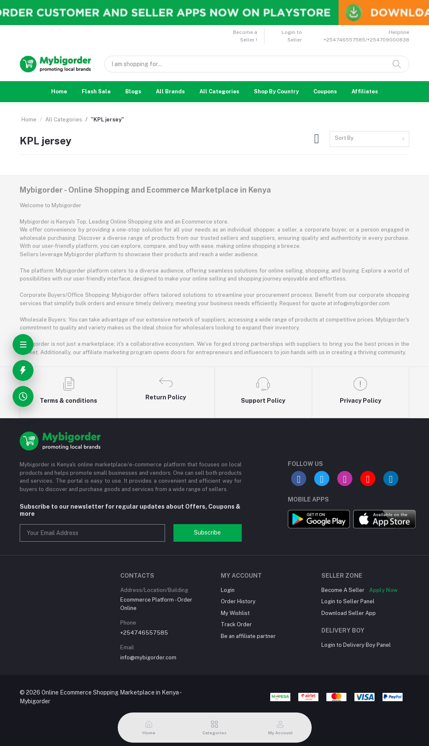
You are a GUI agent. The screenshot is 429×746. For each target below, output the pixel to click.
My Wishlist (235, 613)
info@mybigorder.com (148, 657)
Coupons (325, 91)
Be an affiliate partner (248, 636)
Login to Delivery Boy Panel (356, 645)
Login (228, 590)
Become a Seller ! (245, 36)
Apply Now (383, 590)
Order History (238, 601)
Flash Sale (96, 91)
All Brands (170, 91)
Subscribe (207, 532)
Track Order (236, 624)
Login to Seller (292, 36)
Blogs (133, 91)
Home (59, 91)
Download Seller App (348, 613)
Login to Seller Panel (348, 601)
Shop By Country (276, 91)
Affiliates (364, 91)
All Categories (219, 91)
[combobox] (369, 139)
